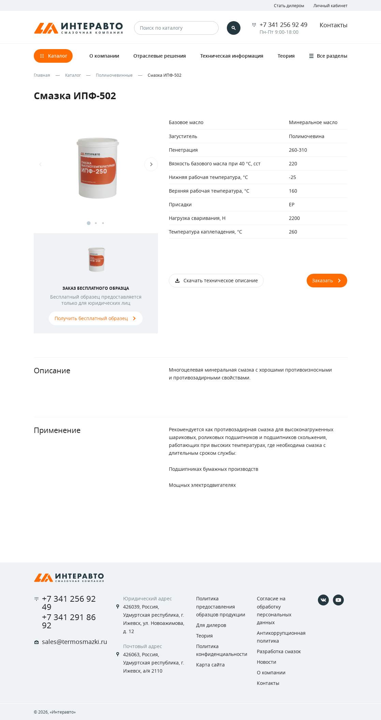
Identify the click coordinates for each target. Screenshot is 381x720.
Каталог (73, 75)
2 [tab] (96, 223)
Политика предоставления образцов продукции (220, 606)
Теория (204, 635)
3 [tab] (103, 223)
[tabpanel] (96, 171)
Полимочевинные (114, 75)
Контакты (334, 25)
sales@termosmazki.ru (74, 642)
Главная (42, 75)
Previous (40, 164)
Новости (266, 662)
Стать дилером (289, 5)
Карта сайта (210, 664)
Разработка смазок (279, 651)
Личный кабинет (330, 5)
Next (151, 164)
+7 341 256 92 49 (283, 24)
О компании (271, 672)
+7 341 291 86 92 (69, 621)
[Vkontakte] (323, 600)
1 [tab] (88, 223)
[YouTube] (338, 600)
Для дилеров (211, 625)
